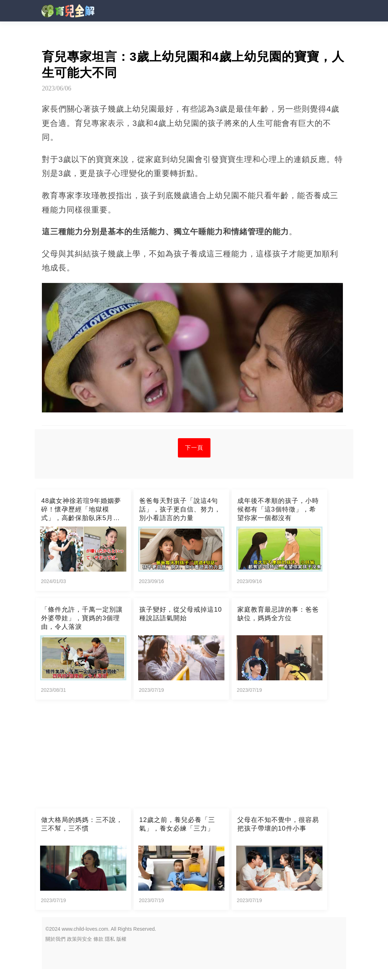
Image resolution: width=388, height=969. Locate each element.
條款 (98, 939)
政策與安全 (79, 939)
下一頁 (194, 448)
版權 (121, 939)
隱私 (110, 939)
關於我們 (55, 939)
